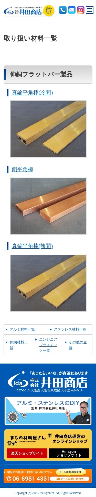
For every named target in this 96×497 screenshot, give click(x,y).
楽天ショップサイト (27, 453)
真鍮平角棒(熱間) (32, 246)
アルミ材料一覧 (22, 329)
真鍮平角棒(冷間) (32, 92)
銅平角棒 (22, 169)
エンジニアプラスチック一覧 (48, 345)
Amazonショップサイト (68, 453)
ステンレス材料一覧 (70, 329)
